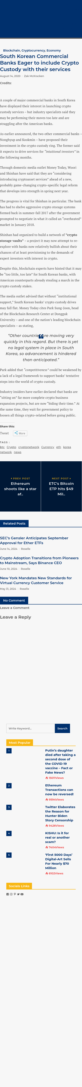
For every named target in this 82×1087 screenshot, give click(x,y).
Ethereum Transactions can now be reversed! (59, 789)
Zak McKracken (34, 76)
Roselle (25, 548)
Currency (47, 447)
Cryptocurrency (70, 9)
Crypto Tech (67, 24)
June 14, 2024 (8, 548)
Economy (53, 50)
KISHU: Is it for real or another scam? (57, 837)
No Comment (14, 600)
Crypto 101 (66, 19)
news (17, 452)
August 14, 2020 (10, 76)
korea (67, 447)
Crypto (11, 447)
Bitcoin (63, 14)
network (6, 452)
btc (2, 447)
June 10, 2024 (8, 568)
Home (63, 4)
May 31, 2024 (8, 588)
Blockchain (11, 50)
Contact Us (66, 33)
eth (58, 447)
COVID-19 (65, 28)
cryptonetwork (28, 447)
